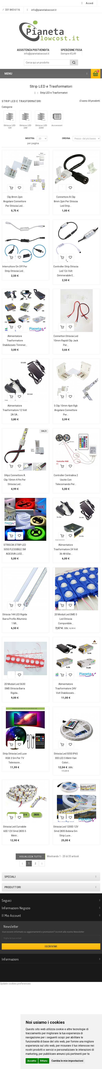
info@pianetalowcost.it (43, 10)
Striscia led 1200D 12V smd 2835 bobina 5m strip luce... (61, 910)
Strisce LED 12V (9, 126)
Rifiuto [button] (43, 1060)
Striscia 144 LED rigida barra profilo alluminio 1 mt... (10, 677)
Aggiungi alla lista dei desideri (7, 195)
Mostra (29, 138)
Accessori (56, 125)
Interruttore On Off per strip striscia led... (10, 280)
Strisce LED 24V (25, 126)
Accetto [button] (31, 1060)
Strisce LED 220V (41, 126)
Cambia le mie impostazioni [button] (67, 1060)
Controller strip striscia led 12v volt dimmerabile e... (61, 284)
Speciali (10, 960)
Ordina (66, 138)
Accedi (89, 3)
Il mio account (11, 999)
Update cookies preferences (15, 1067)
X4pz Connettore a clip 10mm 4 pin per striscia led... (10, 515)
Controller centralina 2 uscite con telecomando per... (61, 515)
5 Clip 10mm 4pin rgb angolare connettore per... (61, 437)
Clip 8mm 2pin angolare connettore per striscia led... (10, 206)
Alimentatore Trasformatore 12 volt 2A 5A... (10, 432)
